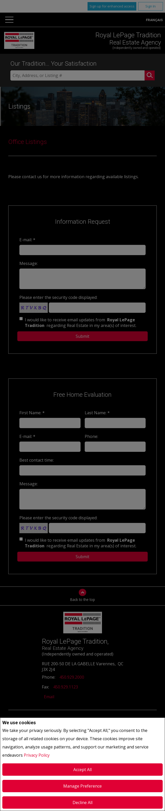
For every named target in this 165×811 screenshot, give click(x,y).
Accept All (82, 769)
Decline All (82, 802)
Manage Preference (82, 786)
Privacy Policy (37, 755)
